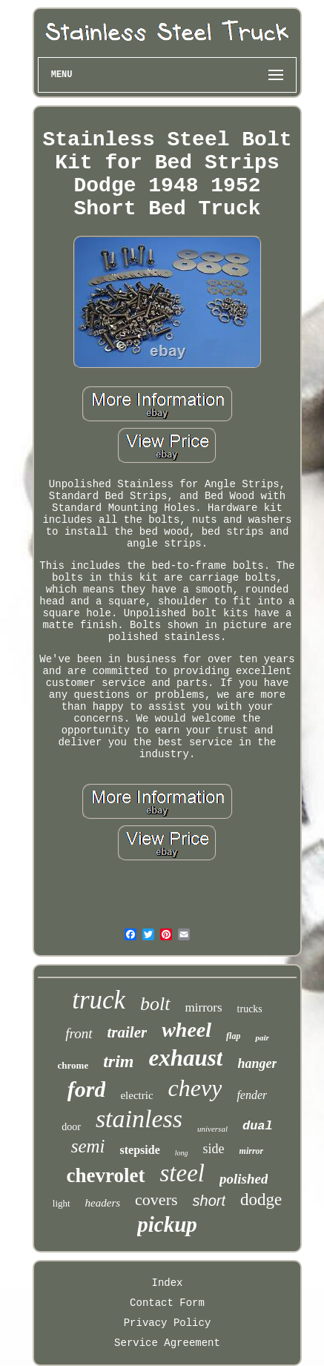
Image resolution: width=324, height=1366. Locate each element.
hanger (257, 1063)
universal (212, 1128)
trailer (128, 1032)
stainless (139, 1118)
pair (261, 1037)
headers (103, 1203)
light (61, 1203)
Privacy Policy (167, 1323)
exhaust (186, 1058)
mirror (251, 1151)
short (209, 1200)
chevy (195, 1088)
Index (166, 1283)
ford (86, 1089)
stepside (140, 1150)
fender (252, 1095)
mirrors (203, 1007)
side (214, 1148)
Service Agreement (167, 1343)
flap (233, 1036)
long (181, 1153)
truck (98, 1000)
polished (243, 1179)
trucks (249, 1008)
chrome (73, 1065)
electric (136, 1095)
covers (156, 1199)
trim (118, 1061)
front (78, 1033)
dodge (261, 1199)
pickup (167, 1224)
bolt (155, 1003)
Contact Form (167, 1303)
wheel (186, 1029)
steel (182, 1173)
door (71, 1126)
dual (257, 1126)
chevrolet (106, 1175)
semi (88, 1146)
